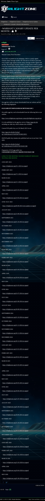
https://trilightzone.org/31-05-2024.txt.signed (15, 285)
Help (30, 499)
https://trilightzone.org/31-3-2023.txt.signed (15, 182)
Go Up (2, 489)
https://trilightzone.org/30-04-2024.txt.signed (15, 277)
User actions (40, 38)
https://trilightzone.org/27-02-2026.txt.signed (16, 454)
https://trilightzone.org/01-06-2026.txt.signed (16, 478)
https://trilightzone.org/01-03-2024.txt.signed (15, 261)
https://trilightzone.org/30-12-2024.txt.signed (15, 341)
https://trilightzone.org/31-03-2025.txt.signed (15, 365)
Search (14, 17)
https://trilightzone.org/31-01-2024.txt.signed (15, 253)
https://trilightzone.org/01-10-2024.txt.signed (15, 317)
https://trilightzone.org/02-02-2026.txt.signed (16, 446)
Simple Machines (16, 499)
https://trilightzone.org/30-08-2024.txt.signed (15, 309)
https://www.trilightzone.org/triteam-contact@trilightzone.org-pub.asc (22, 118)
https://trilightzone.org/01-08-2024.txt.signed (15, 301)
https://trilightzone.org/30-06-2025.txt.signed (15, 391)
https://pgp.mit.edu (32, 122)
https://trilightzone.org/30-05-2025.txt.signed (15, 383)
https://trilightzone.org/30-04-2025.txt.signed (15, 375)
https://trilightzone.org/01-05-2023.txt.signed (15, 190)
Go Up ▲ (42, 499)
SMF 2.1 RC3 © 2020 (5, 499)
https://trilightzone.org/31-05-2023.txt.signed (15, 198)
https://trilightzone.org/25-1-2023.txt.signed (15, 166)
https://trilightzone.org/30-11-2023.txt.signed (15, 237)
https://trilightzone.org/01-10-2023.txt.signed (15, 222)
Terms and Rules (36, 499)
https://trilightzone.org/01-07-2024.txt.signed (15, 293)
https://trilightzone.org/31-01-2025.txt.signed (15, 349)
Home (5, 17)
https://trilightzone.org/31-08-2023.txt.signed (15, 214)
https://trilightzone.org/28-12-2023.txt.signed (15, 245)
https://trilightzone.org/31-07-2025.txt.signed (16, 399)
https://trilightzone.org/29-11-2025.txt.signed (15, 430)
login (16, 1)
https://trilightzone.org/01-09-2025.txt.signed (16, 407)
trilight (4, 42)
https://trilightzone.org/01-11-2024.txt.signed (15, 325)
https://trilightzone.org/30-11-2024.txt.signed (15, 333)
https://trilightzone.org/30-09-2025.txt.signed (15, 415)
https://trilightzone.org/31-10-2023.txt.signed (15, 229)
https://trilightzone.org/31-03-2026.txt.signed (16, 462)
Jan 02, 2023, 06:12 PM (10, 51)
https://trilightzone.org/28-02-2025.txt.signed (15, 357)
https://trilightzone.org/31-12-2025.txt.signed (16, 438)
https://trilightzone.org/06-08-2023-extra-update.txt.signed (19, 206)
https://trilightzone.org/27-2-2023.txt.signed (15, 174)
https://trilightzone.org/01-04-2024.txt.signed (15, 269)
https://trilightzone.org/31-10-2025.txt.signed (15, 422)
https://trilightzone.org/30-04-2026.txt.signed (16, 470)
